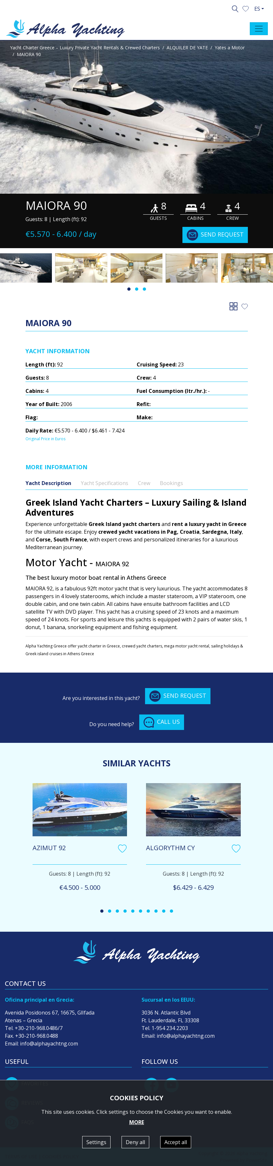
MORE (136, 1122)
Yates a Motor (230, 47)
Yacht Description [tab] (48, 483)
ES (257, 8)
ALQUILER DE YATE (187, 47)
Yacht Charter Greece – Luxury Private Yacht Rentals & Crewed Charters (85, 47)
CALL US (161, 722)
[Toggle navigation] (259, 28)
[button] (245, 8)
